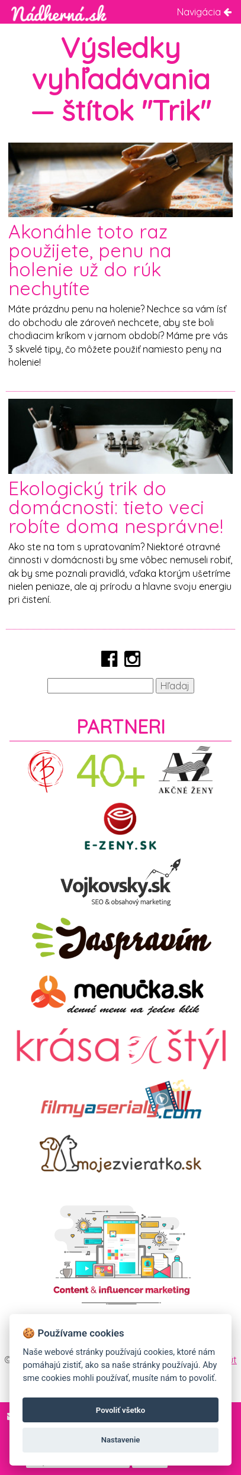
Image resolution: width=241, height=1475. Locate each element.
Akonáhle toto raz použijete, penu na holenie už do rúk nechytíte (90, 260)
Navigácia (204, 12)
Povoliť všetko (120, 1410)
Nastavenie (120, 1439)
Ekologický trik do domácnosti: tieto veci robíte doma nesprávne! (115, 507)
